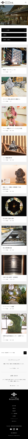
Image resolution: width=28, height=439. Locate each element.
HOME (2, 352)
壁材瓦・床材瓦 (6, 39)
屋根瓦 (4, 35)
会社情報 (14, 416)
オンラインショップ (14, 418)
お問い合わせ (14, 421)
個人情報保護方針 (14, 432)
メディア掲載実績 (14, 413)
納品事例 (6, 352)
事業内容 (14, 408)
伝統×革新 (14, 405)
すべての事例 (6, 30)
